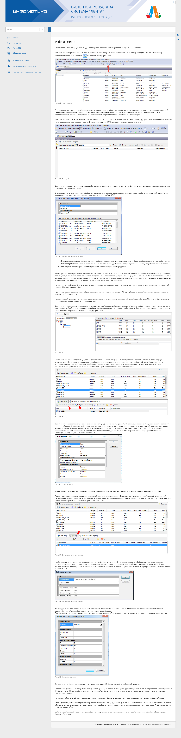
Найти (42, 29)
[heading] (25, 38)
